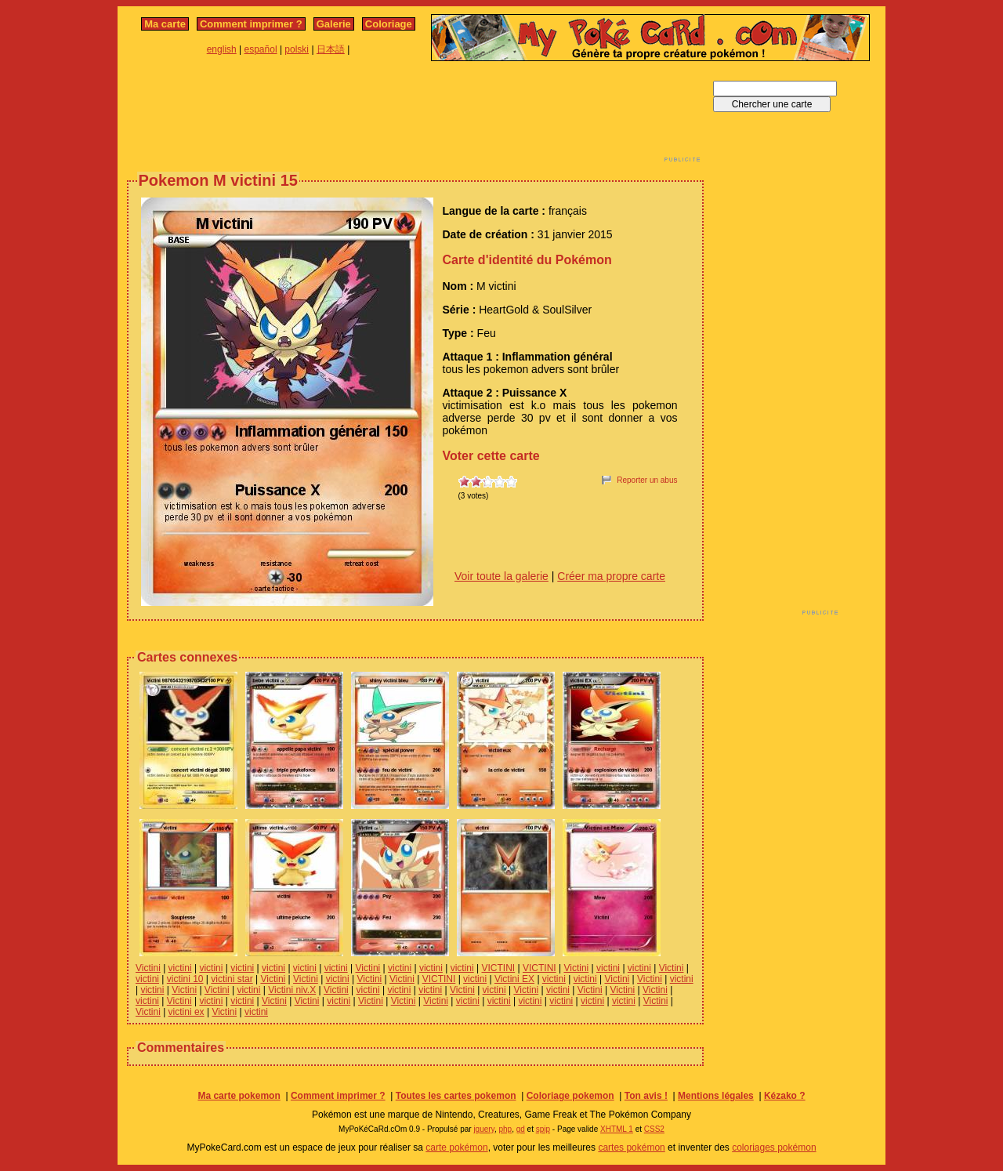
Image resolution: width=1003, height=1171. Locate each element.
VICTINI (499, 968)
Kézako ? (785, 1095)
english (222, 49)
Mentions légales (716, 1095)
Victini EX (514, 978)
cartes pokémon (631, 1147)
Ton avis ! (646, 1095)
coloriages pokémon (774, 1147)
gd (520, 1129)
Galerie (334, 24)
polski (296, 49)
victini (180, 968)
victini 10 (185, 978)
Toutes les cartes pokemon (456, 1095)
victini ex (186, 1011)
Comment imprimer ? (251, 24)
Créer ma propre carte (611, 576)
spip (543, 1129)
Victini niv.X (292, 989)
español (260, 49)
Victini (148, 968)
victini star (231, 978)
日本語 (331, 49)
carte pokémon (456, 1147)
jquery (483, 1129)
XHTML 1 (616, 1129)
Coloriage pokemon (570, 1095)
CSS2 (654, 1129)
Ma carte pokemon (238, 1095)
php (505, 1129)
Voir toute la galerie (501, 576)
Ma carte (165, 24)
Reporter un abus (647, 480)
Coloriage (388, 24)
